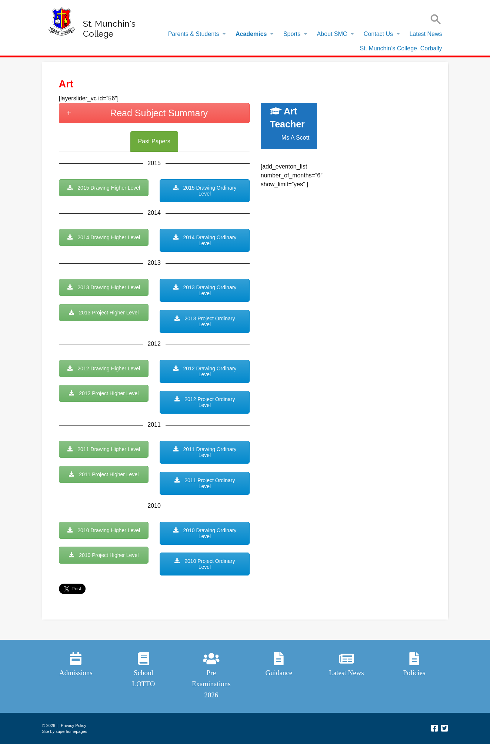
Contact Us (378, 34)
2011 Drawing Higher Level (103, 449)
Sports (291, 34)
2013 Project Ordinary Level (204, 321)
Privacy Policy (73, 725)
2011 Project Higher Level (104, 474)
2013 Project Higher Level (104, 313)
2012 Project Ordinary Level (204, 402)
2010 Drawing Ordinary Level (205, 533)
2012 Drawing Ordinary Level (205, 371)
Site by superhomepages (64, 731)
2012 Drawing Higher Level (103, 368)
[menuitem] (195, 34)
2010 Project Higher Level (104, 555)
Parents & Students (193, 34)
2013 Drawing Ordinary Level (205, 290)
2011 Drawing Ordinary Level (205, 452)
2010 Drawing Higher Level (103, 530)
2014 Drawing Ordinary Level (205, 240)
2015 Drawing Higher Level (103, 188)
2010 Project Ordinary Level (204, 564)
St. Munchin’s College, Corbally (401, 48)
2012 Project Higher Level (104, 393)
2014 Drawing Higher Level (103, 237)
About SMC (332, 34)
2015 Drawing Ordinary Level (205, 191)
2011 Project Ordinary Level (204, 483)
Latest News (425, 34)
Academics (251, 34)
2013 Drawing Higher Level (103, 287)
